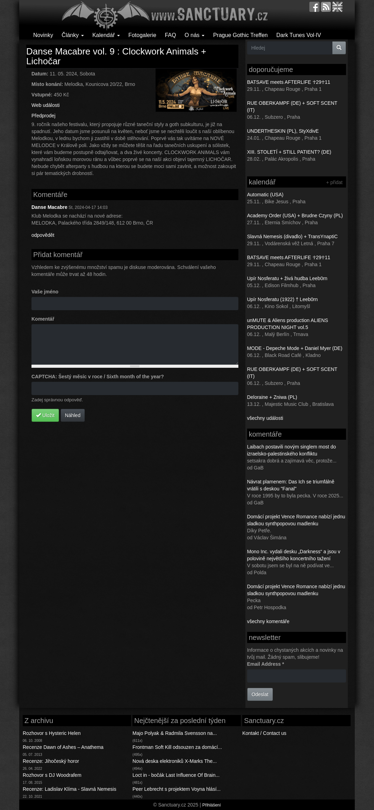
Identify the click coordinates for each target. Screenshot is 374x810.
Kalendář (106, 35)
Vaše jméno (44, 291)
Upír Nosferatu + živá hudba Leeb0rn (287, 278)
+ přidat (334, 182)
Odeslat (260, 694)
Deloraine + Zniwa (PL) (272, 397)
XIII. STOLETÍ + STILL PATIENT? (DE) (289, 152)
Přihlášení (211, 805)
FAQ (170, 35)
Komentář (42, 319)
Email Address (265, 664)
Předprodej (43, 115)
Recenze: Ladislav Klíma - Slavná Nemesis (69, 789)
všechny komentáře (268, 621)
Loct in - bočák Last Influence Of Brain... (176, 775)
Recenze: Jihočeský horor (51, 761)
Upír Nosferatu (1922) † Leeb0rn (282, 299)
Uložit (45, 415)
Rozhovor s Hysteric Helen (52, 733)
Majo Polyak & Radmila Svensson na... (174, 733)
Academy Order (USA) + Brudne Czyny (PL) (295, 215)
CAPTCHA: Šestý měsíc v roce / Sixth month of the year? (97, 376)
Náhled (72, 415)
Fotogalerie (142, 35)
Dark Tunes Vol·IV (298, 35)
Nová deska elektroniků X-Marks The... (174, 761)
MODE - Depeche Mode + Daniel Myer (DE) (295, 348)
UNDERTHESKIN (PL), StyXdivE (283, 131)
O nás (194, 35)
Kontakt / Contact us (264, 733)
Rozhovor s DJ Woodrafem (52, 775)
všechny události (265, 418)
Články (73, 35)
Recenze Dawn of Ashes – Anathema (63, 747)
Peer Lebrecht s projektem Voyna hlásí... (176, 789)
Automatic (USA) (265, 194)
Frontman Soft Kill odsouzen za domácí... (177, 747)
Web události (45, 105)
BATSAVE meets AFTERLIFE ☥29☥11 (288, 82)
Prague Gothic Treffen (240, 35)
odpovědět (42, 235)
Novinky (43, 35)
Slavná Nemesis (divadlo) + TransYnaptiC (292, 236)
